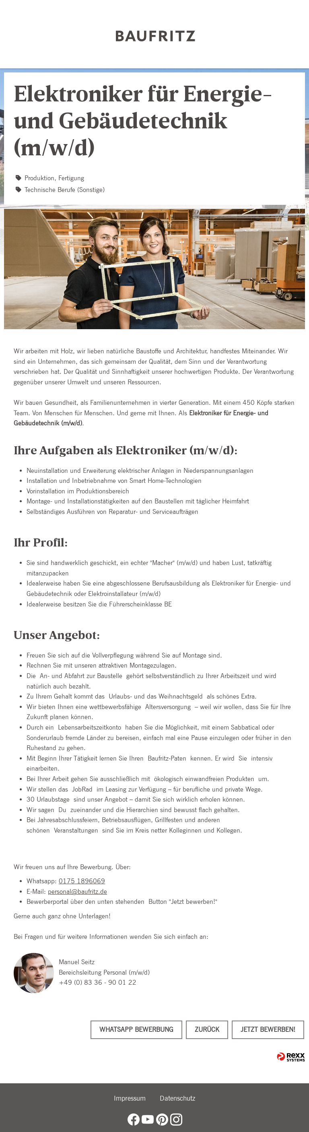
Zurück (207, 1029)
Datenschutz (177, 1098)
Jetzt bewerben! (268, 1029)
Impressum (130, 1098)
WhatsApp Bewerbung (136, 1029)
